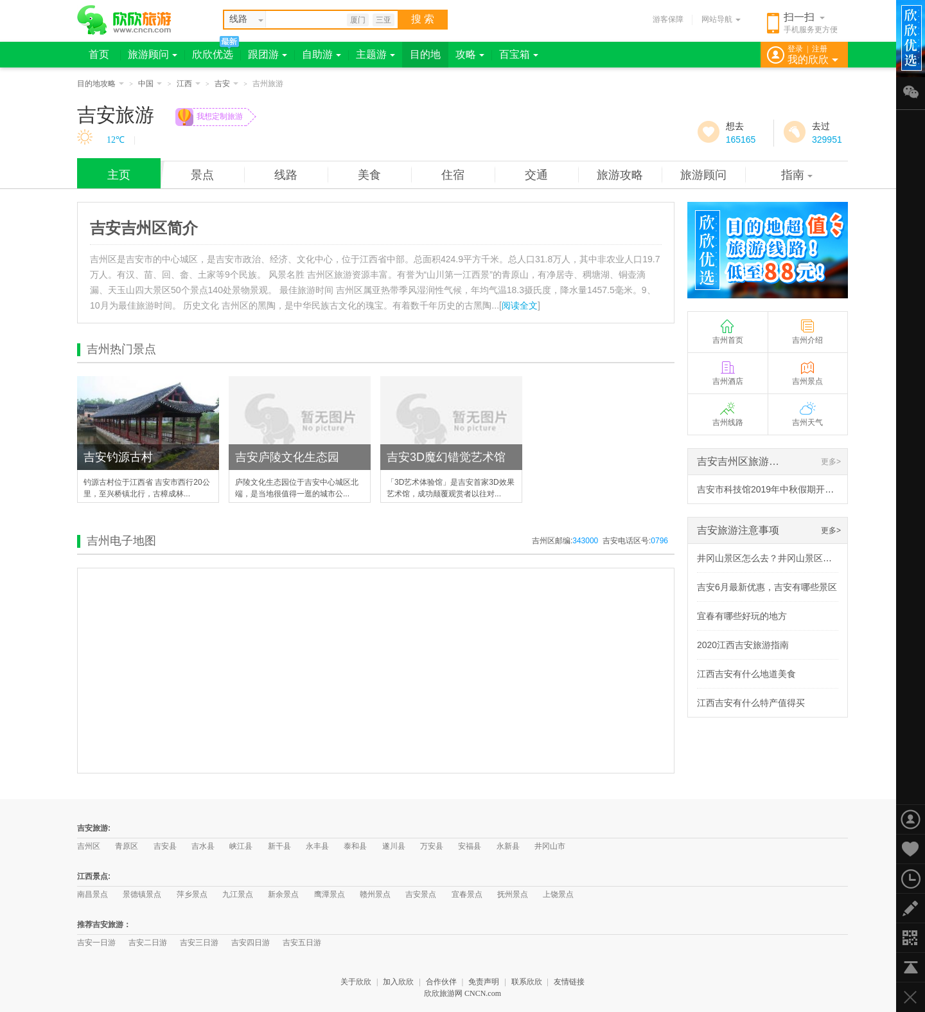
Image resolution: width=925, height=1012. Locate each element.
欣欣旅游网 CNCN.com (462, 993)
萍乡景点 (192, 894)
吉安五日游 (302, 942)
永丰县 (317, 846)
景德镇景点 (142, 894)
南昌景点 (92, 894)
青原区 (126, 846)
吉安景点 (420, 894)
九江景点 (237, 894)
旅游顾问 (152, 54)
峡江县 (240, 846)
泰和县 (355, 846)
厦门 (358, 19)
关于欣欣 (355, 981)
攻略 (469, 54)
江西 (188, 83)
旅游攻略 (620, 174)
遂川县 (393, 846)
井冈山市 (549, 846)
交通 (536, 174)
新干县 (279, 846)
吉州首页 (727, 331)
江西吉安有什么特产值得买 (751, 703)
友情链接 (569, 981)
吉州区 (88, 846)
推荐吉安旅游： (104, 924)
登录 (795, 48)
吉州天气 (807, 414)
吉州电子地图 (121, 540)
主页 (118, 174)
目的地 (425, 54)
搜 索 (422, 19)
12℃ (116, 140)
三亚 (383, 19)
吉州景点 (807, 372)
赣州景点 (375, 894)
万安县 (431, 846)
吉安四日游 (250, 942)
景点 (202, 174)
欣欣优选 (212, 54)
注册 (819, 48)
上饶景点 (558, 894)
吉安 (226, 83)
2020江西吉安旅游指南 (743, 645)
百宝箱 (518, 54)
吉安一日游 (96, 942)
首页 (99, 54)
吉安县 (165, 846)
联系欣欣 (526, 981)
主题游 (375, 54)
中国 (150, 83)
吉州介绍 (807, 331)
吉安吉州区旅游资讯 (743, 461)
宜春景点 (467, 894)
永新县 (508, 846)
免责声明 (483, 981)
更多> (831, 461)
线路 (285, 174)
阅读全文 (520, 305)
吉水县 (203, 846)
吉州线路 (727, 414)
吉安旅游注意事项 (738, 530)
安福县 (469, 846)
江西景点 (92, 876)
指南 (797, 174)
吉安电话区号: (635, 540)
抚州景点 (512, 894)
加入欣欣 (398, 981)
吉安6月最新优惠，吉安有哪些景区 (767, 587)
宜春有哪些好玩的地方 (742, 616)
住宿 (452, 174)
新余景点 (283, 894)
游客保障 (668, 19)
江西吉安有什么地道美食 (746, 674)
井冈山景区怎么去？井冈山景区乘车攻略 (778, 558)
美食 (369, 174)
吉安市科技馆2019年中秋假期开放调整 (774, 489)
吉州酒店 (727, 372)
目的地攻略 (100, 83)
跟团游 (267, 54)
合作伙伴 (441, 981)
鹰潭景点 (329, 894)
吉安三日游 (199, 942)
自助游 (321, 54)
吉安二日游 (147, 942)
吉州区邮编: (565, 540)
